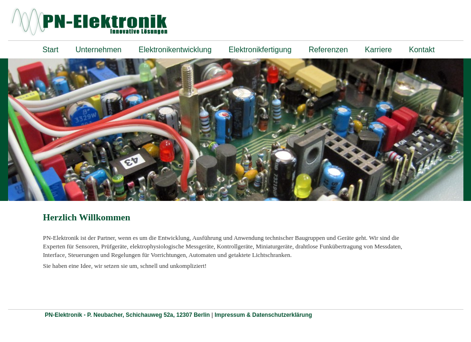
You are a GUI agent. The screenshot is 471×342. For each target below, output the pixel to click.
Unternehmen (98, 50)
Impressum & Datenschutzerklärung (263, 315)
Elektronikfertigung (260, 50)
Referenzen (328, 50)
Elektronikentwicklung (175, 50)
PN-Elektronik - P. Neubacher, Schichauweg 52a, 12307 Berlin (128, 315)
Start (51, 50)
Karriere (378, 50)
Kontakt (421, 50)
